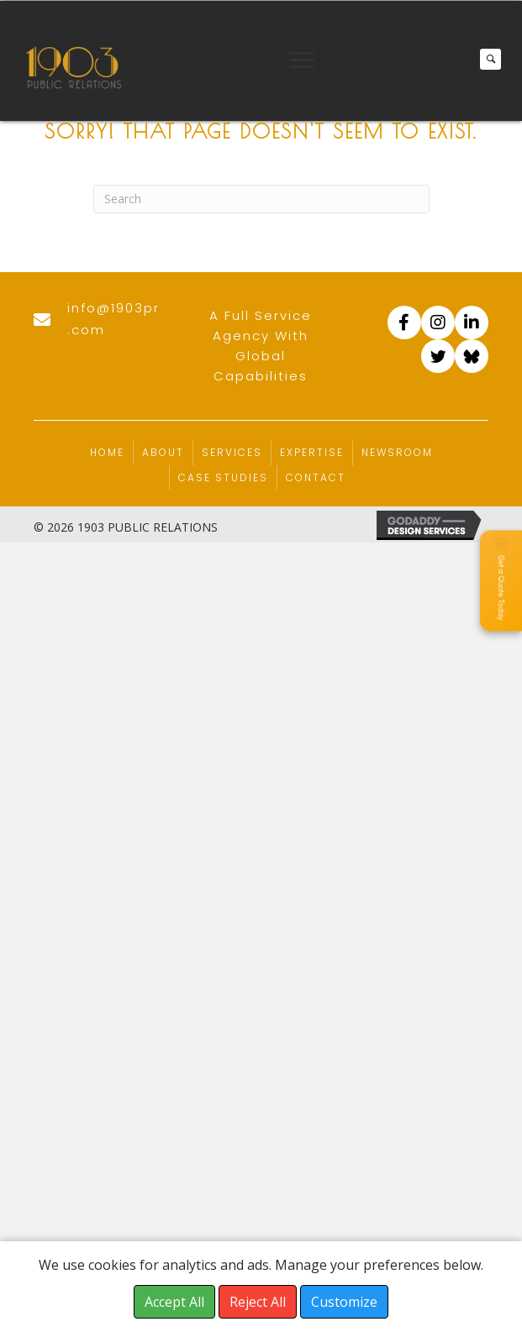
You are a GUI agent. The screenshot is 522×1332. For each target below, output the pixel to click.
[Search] (261, 199)
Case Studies (223, 477)
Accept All (174, 1302)
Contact (315, 477)
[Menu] (301, 60)
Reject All (257, 1302)
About (163, 452)
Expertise (312, 452)
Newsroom (397, 452)
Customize (344, 1302)
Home (107, 452)
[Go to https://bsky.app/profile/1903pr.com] (471, 356)
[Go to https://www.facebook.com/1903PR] (404, 322)
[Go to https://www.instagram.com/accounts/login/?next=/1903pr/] (438, 322)
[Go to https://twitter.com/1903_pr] (438, 356)
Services (232, 452)
